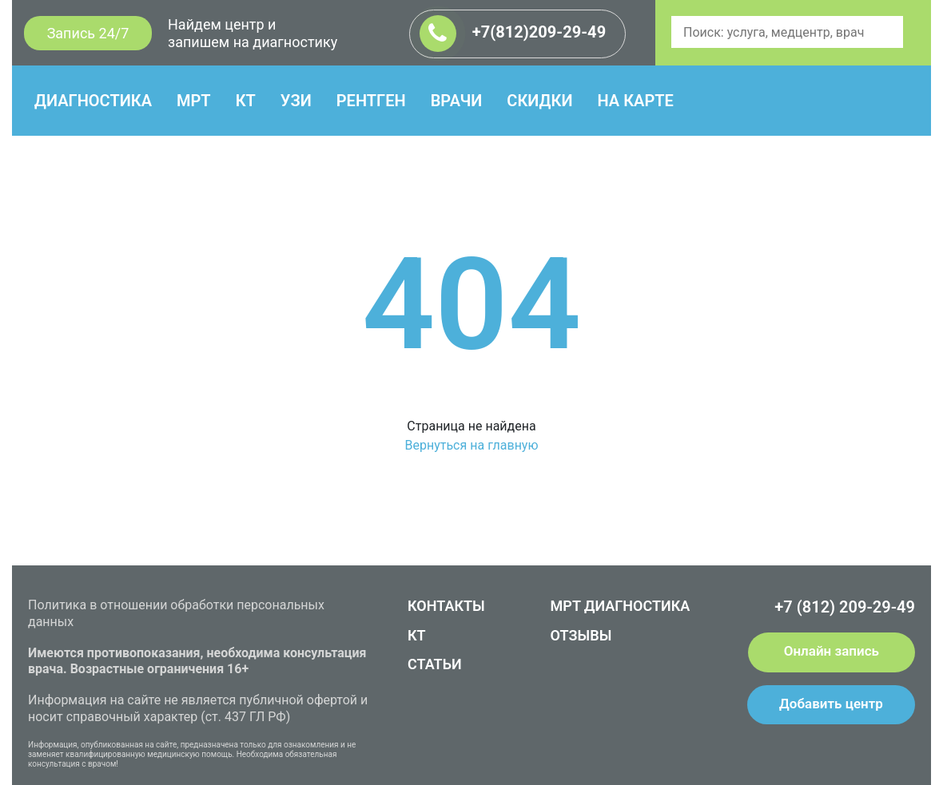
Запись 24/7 (88, 33)
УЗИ (296, 100)
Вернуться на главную (471, 445)
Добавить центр (831, 704)
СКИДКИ (539, 100)
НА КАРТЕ (635, 100)
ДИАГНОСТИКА (93, 100)
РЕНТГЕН (371, 100)
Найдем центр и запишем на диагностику (252, 33)
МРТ (194, 100)
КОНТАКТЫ (446, 605)
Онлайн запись (831, 651)
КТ (246, 100)
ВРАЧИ (457, 100)
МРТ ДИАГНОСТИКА (620, 605)
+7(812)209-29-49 (513, 33)
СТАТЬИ (435, 664)
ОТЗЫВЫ (581, 635)
